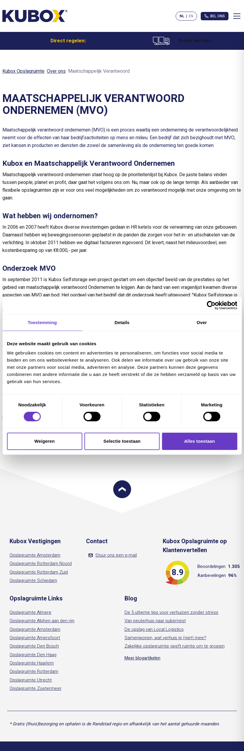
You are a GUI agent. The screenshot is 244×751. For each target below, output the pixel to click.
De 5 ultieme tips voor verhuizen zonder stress (171, 612)
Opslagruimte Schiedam (33, 580)
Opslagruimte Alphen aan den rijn (42, 620)
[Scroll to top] (122, 489)
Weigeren (44, 441)
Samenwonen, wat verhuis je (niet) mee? (165, 637)
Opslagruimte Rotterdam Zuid (39, 572)
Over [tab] (202, 322)
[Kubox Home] (35, 16)
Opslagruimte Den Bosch (34, 646)
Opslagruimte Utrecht (31, 680)
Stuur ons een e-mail (112, 555)
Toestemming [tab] (42, 322)
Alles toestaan (199, 441)
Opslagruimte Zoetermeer (36, 688)
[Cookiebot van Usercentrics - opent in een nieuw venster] (211, 305)
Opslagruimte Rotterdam (34, 671)
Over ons (56, 71)
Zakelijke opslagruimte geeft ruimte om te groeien (175, 646)
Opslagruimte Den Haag (33, 654)
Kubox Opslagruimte (23, 71)
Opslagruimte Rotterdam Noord (41, 563)
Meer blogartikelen (142, 658)
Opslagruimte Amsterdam (35, 555)
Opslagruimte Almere (30, 612)
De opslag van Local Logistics (154, 629)
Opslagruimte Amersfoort (35, 637)
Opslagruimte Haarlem (32, 663)
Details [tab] (122, 322)
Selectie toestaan (121, 441)
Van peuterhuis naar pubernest (155, 620)
